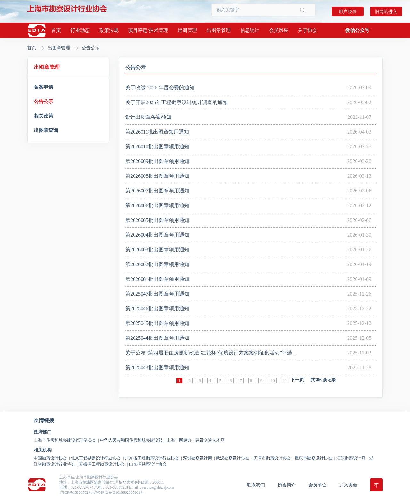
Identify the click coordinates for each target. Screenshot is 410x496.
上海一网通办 (180, 440)
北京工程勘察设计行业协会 (97, 458)
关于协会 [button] (307, 30)
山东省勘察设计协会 (148, 464)
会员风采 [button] (278, 30)
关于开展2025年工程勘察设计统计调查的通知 (176, 102)
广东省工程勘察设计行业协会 (153, 458)
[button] (357, 30)
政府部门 (43, 432)
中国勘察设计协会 (52, 458)
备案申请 (43, 87)
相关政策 (43, 115)
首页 (56, 30)
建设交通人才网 (210, 440)
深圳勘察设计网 (199, 458)
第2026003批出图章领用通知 (157, 249)
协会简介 (287, 485)
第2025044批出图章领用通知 (157, 338)
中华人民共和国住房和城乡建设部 (132, 440)
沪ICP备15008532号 (75, 492)
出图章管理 (59, 47)
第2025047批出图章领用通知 (157, 294)
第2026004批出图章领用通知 (157, 235)
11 (285, 380)
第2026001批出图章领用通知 (157, 279)
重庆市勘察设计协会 (315, 458)
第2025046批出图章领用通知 (157, 308)
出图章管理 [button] (219, 30)
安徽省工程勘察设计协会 (103, 464)
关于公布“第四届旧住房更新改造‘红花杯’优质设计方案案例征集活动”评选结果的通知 (221, 352)
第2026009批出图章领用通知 (157, 161)
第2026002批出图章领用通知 (157, 264)
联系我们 (256, 485)
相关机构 (43, 450)
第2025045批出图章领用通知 (157, 323)
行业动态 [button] (80, 30)
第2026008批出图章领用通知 (157, 176)
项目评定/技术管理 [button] (148, 30)
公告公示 (91, 47)
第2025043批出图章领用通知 (157, 367)
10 (273, 380)
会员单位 (317, 485)
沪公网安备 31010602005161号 (118, 492)
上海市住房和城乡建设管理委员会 (66, 440)
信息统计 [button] (249, 30)
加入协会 (348, 485)
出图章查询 (46, 130)
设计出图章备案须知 (148, 117)
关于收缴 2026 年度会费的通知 (159, 87)
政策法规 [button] (109, 30)
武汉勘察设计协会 (234, 458)
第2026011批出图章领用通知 (157, 131)
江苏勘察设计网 (352, 458)
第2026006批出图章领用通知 (157, 205)
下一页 (297, 380)
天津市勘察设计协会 (273, 458)
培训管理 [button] (187, 30)
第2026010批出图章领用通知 (157, 146)
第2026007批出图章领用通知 (157, 190)
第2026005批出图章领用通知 (157, 220)
